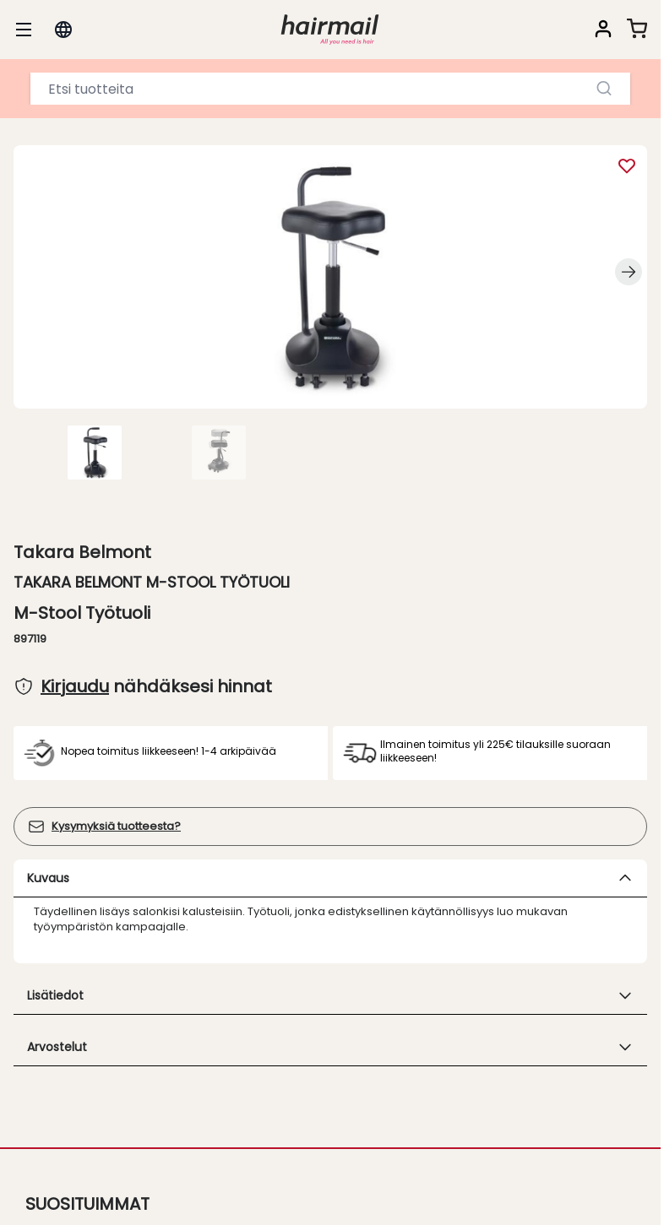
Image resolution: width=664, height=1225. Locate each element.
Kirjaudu (75, 686)
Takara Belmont (82, 552)
